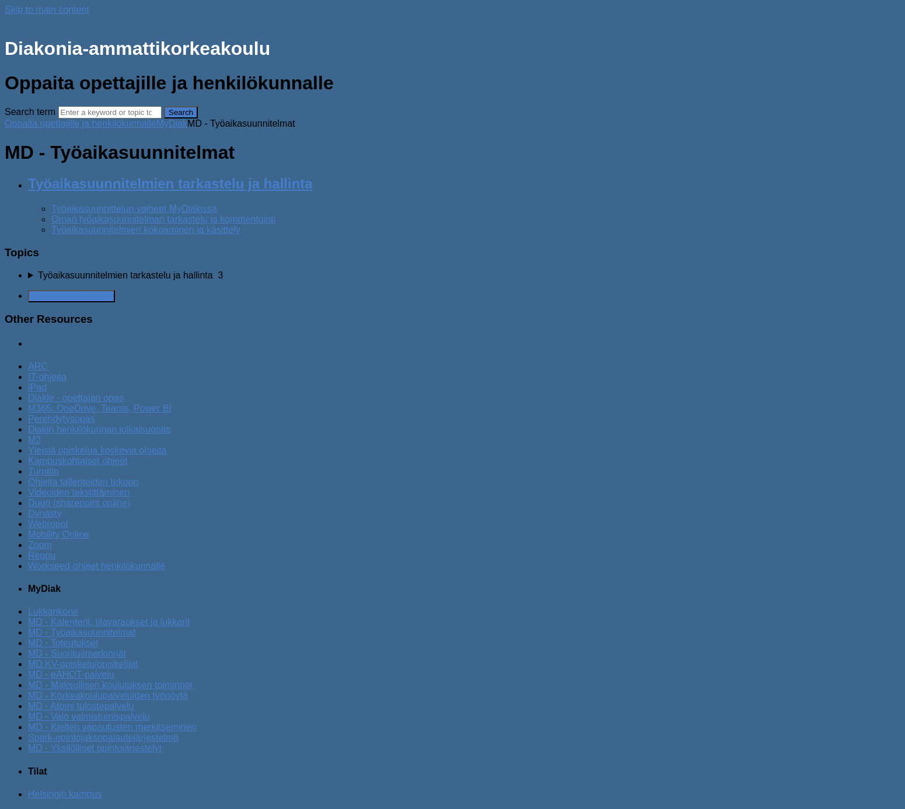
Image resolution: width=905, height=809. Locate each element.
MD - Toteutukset (63, 643)
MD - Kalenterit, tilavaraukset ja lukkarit (109, 622)
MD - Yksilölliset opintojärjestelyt (95, 748)
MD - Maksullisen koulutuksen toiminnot (110, 685)
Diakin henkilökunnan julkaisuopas (99, 429)
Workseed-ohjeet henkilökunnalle (96, 566)
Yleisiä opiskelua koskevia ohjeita (97, 450)
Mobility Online (58, 534)
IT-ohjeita (47, 377)
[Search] (110, 112)
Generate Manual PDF (71, 296)
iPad (37, 387)
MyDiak (171, 123)
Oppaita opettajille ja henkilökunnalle (80, 123)
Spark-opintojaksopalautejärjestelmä (103, 737)
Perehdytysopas (61, 419)
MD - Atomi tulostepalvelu (81, 706)
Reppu (41, 555)
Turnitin (43, 471)
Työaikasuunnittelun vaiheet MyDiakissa (134, 209)
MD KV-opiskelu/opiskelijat (83, 664)
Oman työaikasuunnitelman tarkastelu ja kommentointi (163, 219)
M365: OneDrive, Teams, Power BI (100, 408)
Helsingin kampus (65, 794)
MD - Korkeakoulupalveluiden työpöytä (108, 695)
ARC (38, 366)
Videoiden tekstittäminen (79, 492)
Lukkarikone (53, 611)
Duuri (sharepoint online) (79, 503)
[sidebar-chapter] (464, 275)
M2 (34, 440)
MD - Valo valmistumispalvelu (89, 716)
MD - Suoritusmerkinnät (77, 653)
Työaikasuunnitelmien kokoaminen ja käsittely (145, 230)
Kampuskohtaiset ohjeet (78, 461)
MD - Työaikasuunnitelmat (82, 632)
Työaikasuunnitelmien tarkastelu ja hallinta (170, 183)
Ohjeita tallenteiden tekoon (83, 482)
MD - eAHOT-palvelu (71, 674)
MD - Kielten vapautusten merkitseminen (112, 727)
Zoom (40, 545)
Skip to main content (47, 10)
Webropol (48, 524)
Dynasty (45, 513)
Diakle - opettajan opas (76, 398)
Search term (30, 112)
